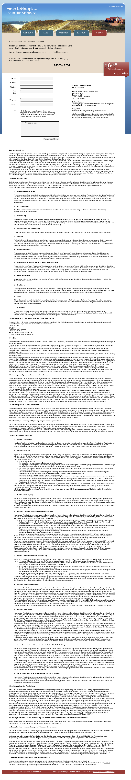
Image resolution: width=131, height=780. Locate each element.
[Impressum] (75, 777)
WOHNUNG (28, 33)
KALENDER (63, 33)
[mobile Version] (54, 777)
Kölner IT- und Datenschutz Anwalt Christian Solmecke (73, 765)
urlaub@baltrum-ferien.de (51, 48)
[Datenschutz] (64, 777)
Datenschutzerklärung (39, 116)
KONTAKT (99, 33)
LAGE (46, 33)
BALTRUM (81, 33)
